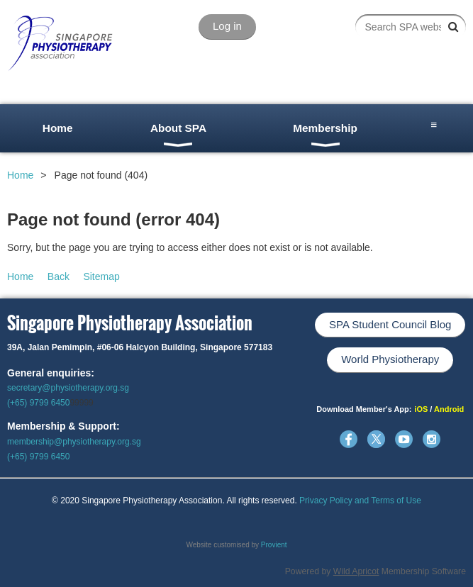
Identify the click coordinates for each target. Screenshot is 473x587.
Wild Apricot (356, 571)
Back (58, 276)
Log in (227, 26)
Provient (274, 545)
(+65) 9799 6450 (38, 403)
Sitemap (101, 276)
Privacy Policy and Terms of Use (360, 500)
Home (20, 175)
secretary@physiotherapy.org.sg (68, 388)
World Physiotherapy (390, 359)
